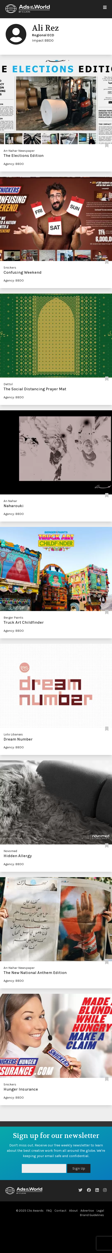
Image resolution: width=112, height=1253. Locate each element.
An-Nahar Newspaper (19, 151)
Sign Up (78, 1168)
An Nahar (10, 501)
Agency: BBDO (14, 164)
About (73, 1211)
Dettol (8, 384)
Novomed (10, 851)
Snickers (10, 267)
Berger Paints (13, 617)
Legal (100, 1211)
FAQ (49, 1211)
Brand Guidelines (92, 1215)
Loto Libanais (13, 734)
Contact (60, 1211)
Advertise (87, 1211)
